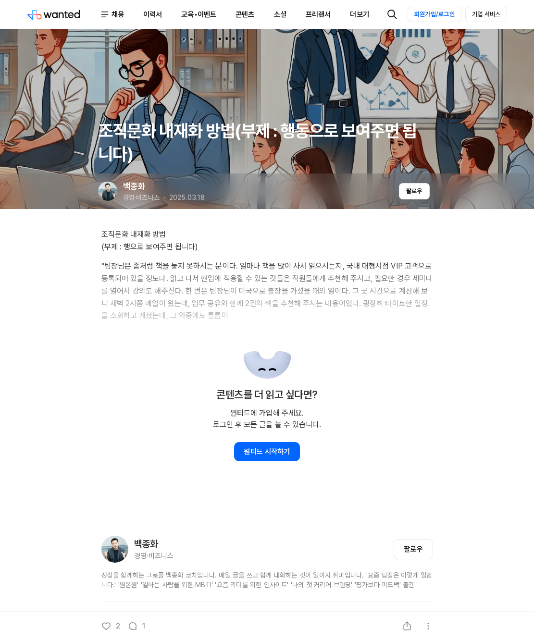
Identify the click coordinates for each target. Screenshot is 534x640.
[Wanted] (63, 14)
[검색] (392, 14)
